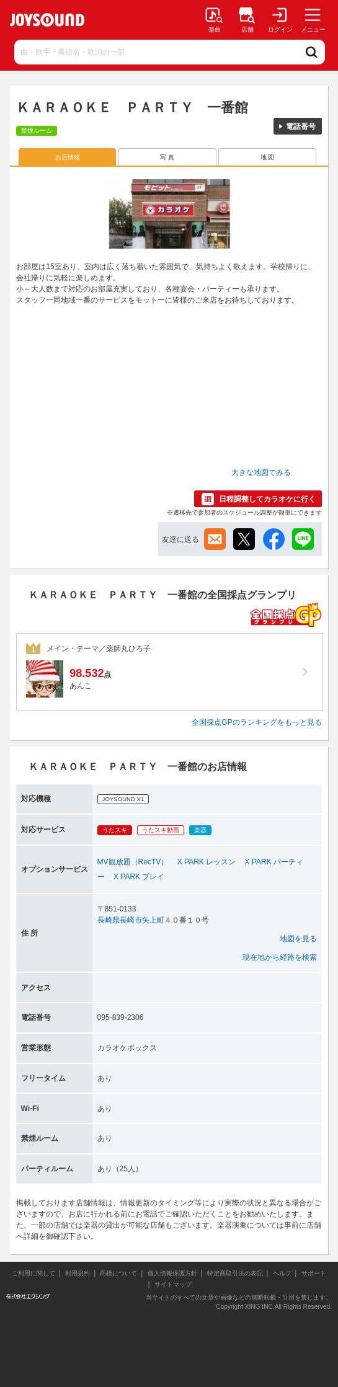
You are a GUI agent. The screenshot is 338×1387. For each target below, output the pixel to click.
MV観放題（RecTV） (133, 861)
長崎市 (131, 920)
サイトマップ (173, 1284)
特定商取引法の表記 (235, 1273)
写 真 (167, 157)
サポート (313, 1273)
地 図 (267, 157)
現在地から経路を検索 (279, 957)
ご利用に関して (33, 1273)
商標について (118, 1273)
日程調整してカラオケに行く (267, 499)
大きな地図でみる (261, 472)
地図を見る (298, 938)
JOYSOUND (47, 20)
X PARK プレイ (138, 876)
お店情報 (67, 157)
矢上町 (153, 920)
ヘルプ (282, 1273)
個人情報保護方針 (172, 1273)
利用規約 (77, 1273)
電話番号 (301, 126)
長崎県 (108, 920)
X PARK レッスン (206, 861)
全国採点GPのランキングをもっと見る (256, 722)
